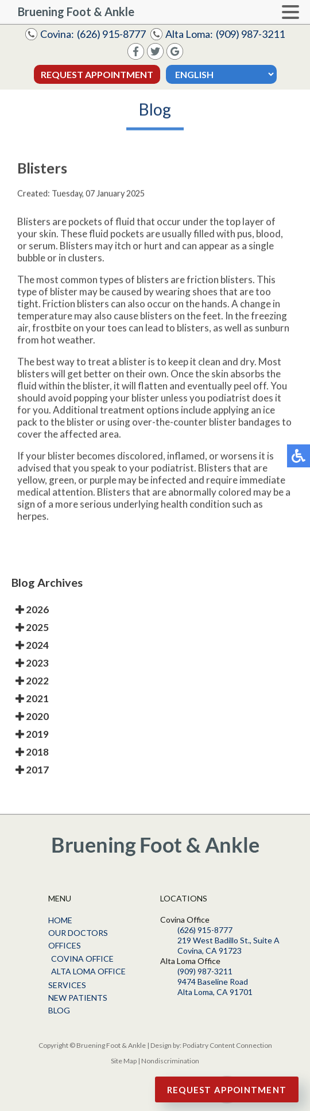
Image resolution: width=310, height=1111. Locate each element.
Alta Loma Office (88, 971)
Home (60, 920)
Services (67, 985)
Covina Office (82, 958)
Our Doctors (78, 933)
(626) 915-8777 (111, 34)
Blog (59, 1010)
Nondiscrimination (170, 1060)
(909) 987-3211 (250, 34)
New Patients (77, 997)
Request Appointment (97, 74)
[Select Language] (221, 74)
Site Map (124, 1060)
